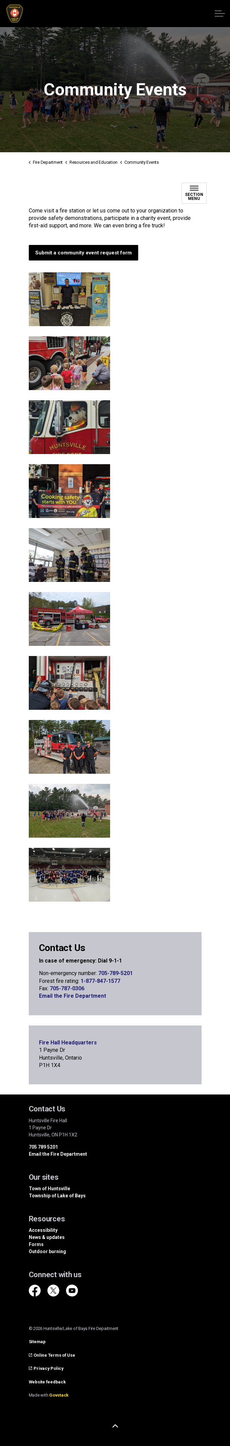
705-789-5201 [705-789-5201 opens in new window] (115, 973)
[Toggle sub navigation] (194, 193)
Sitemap (37, 1341)
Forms (36, 1244)
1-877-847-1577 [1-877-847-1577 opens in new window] (100, 981)
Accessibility (43, 1230)
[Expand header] (220, 13)
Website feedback (47, 1381)
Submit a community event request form (83, 253)
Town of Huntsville (49, 1188)
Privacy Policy (46, 1368)
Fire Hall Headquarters (68, 1042)
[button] (69, 299)
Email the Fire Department (72, 996)
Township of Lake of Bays (57, 1195)
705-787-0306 (67, 988)
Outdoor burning (47, 1251)
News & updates (47, 1237)
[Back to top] (115, 1426)
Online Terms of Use (52, 1355)
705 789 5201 (43, 1147)
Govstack (58, 1395)
